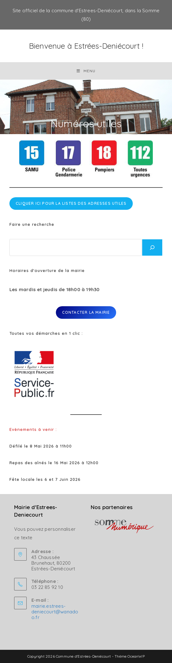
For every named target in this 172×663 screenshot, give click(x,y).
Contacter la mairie (86, 312)
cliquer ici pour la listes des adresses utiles (71, 203)
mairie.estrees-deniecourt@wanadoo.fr (54, 611)
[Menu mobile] (86, 70)
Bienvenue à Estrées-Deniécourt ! (86, 46)
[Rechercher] (152, 247)
